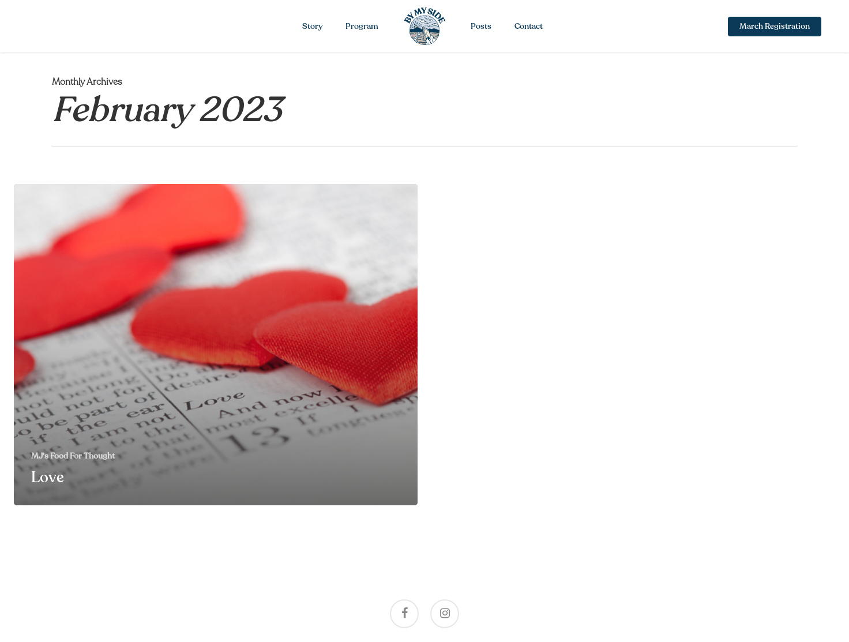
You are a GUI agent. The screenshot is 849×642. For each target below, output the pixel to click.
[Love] (216, 344)
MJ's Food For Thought (73, 455)
